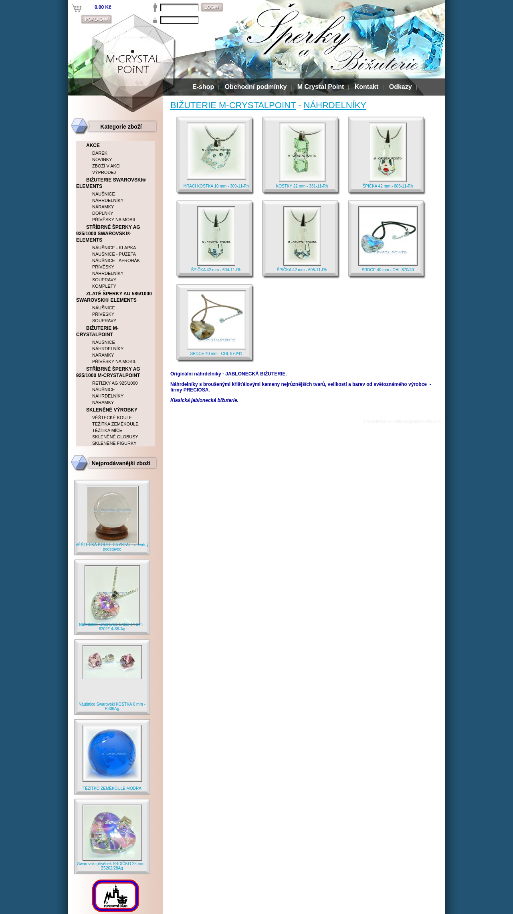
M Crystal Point (320, 86)
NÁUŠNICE (103, 194)
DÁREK (99, 153)
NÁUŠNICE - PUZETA (114, 254)
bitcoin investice (378, 421)
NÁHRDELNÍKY (335, 105)
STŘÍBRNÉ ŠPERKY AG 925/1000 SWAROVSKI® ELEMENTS (108, 233)
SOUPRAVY (104, 279)
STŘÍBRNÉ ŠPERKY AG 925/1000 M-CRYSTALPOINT (108, 372)
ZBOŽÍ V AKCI (106, 165)
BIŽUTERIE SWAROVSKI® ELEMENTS (111, 183)
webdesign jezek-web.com (417, 421)
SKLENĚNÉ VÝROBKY (111, 410)
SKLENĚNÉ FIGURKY (114, 443)
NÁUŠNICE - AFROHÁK (116, 260)
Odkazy (400, 86)
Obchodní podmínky (256, 86)
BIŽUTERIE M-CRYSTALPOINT (233, 105)
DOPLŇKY (102, 213)
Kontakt (367, 86)
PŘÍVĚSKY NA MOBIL (114, 219)
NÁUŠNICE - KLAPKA (114, 247)
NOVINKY (102, 159)
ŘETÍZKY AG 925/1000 (115, 383)
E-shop (203, 86)
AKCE (93, 145)
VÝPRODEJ (104, 172)
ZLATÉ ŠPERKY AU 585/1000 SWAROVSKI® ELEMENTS (114, 297)
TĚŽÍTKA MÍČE (107, 430)
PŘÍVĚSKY (103, 266)
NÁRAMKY (103, 206)
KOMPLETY (104, 286)
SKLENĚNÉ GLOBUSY (115, 436)
